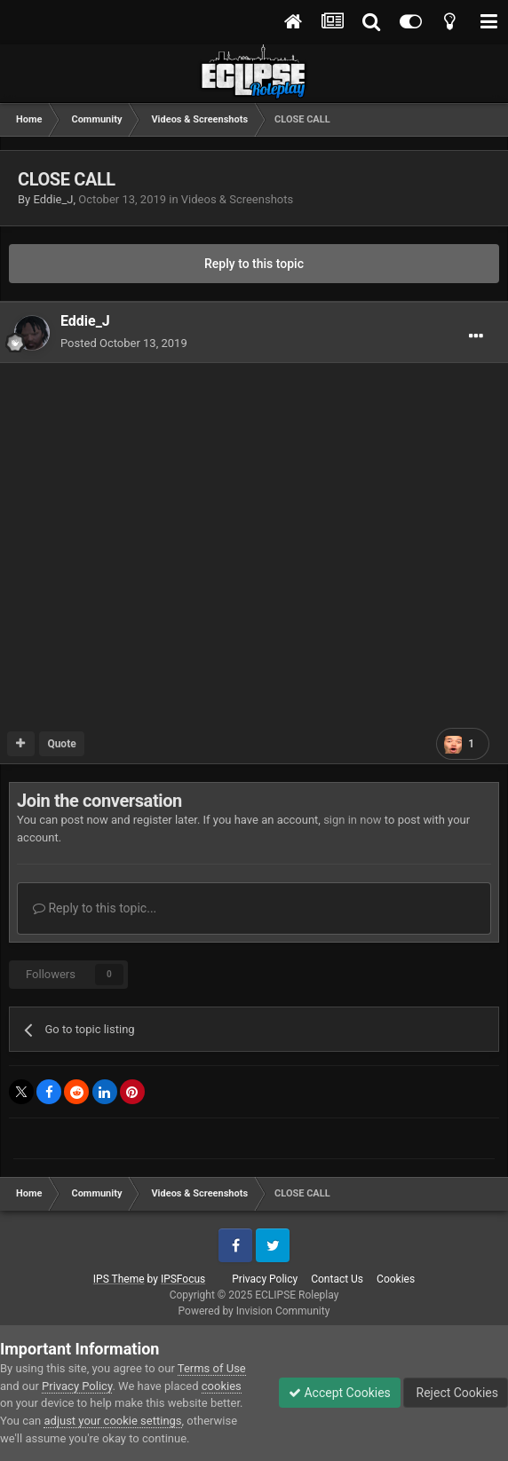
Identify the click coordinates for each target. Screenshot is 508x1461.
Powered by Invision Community (254, 1311)
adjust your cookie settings (112, 1420)
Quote (61, 744)
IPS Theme (119, 1279)
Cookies (396, 1279)
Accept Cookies (340, 1393)
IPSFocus (183, 1279)
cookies (222, 1386)
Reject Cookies (455, 1393)
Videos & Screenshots (237, 199)
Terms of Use (212, 1368)
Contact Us (337, 1279)
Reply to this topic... (94, 908)
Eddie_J (53, 199)
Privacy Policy (265, 1279)
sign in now (352, 819)
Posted (123, 343)
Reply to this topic (254, 264)
